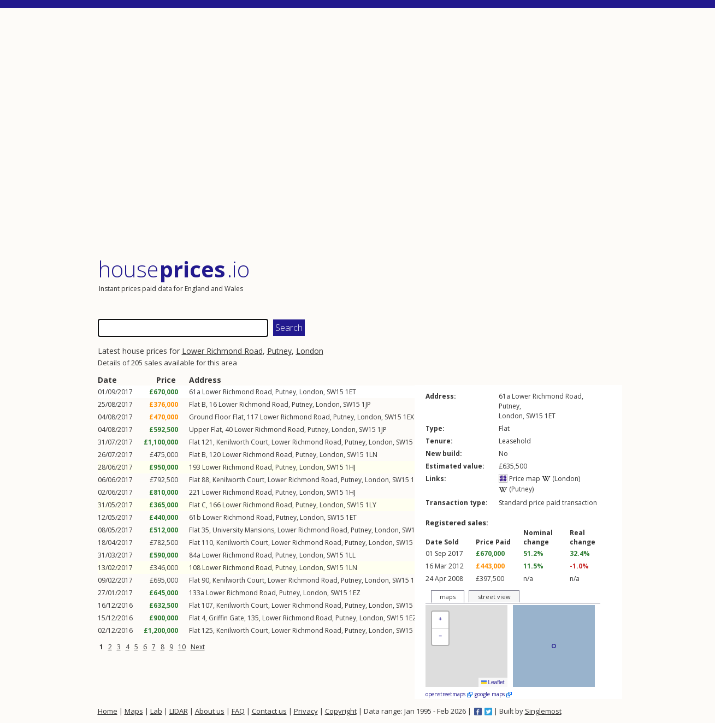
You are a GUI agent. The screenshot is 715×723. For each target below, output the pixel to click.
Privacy (306, 711)
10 (182, 646)
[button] (440, 620)
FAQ (238, 711)
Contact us (269, 711)
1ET (350, 391)
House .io (174, 269)
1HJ (350, 467)
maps (448, 596)
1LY (370, 504)
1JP (366, 404)
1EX (408, 417)
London (309, 351)
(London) (561, 478)
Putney (279, 351)
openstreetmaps (449, 694)
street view (494, 596)
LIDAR (178, 711)
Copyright (341, 711)
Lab (156, 711)
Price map (519, 478)
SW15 (335, 391)
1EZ (355, 592)
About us (209, 711)
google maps (493, 694)
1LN (371, 454)
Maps (134, 711)
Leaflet (493, 682)
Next (198, 646)
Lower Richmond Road (222, 351)
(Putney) (516, 489)
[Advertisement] (360, 133)
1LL (350, 555)
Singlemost (543, 711)
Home (107, 711)
